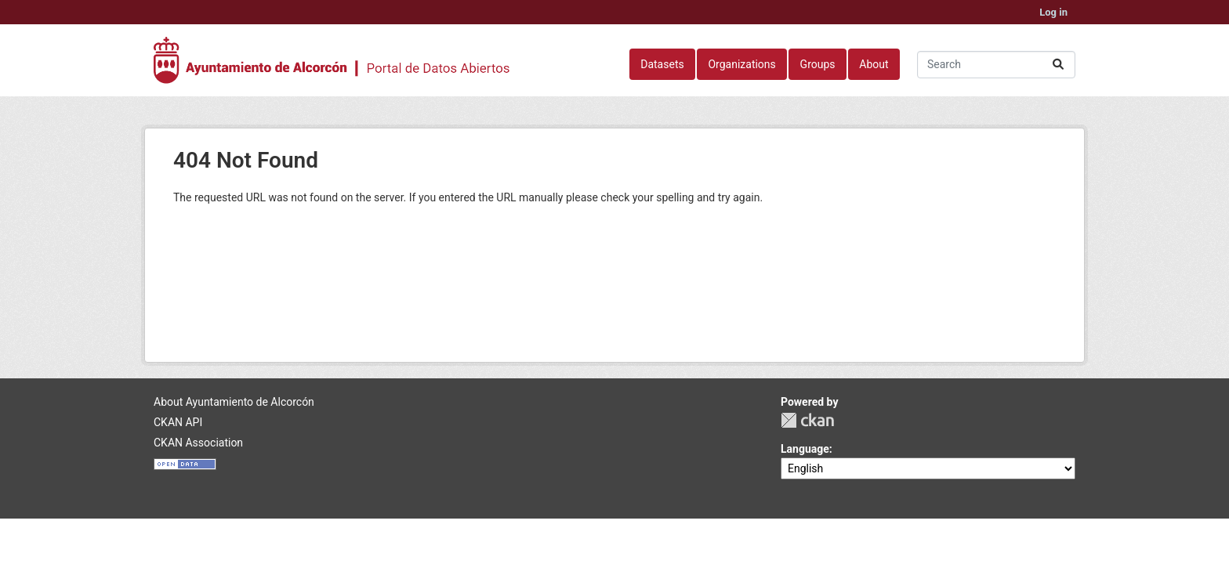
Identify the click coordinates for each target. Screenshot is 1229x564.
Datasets (661, 64)
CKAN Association (198, 442)
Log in (1053, 12)
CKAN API (178, 422)
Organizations (741, 64)
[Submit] (1058, 64)
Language (805, 449)
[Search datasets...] (996, 64)
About (873, 64)
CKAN (807, 420)
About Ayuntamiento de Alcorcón (234, 402)
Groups (818, 64)
